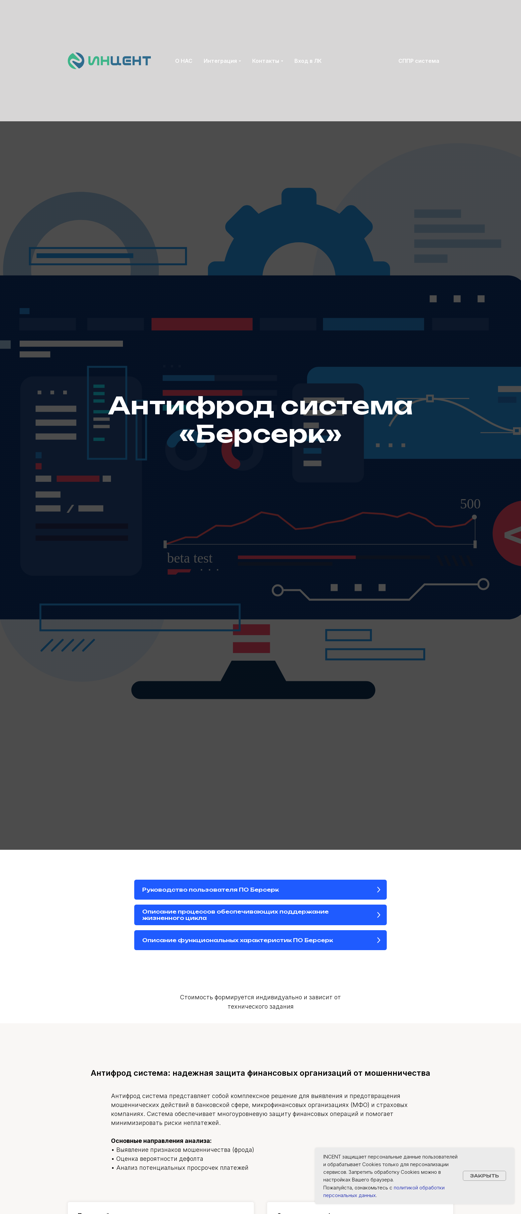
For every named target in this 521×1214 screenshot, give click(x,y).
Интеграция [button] (220, 60)
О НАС (183, 60)
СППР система (418, 60)
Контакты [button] (265, 60)
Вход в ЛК (308, 60)
